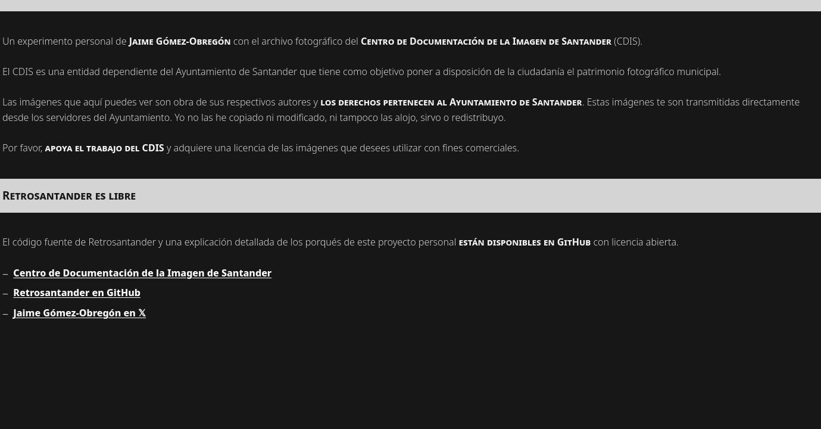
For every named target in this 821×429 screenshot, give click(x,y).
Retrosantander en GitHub (77, 292)
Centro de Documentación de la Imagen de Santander (142, 272)
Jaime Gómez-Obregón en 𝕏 (79, 312)
